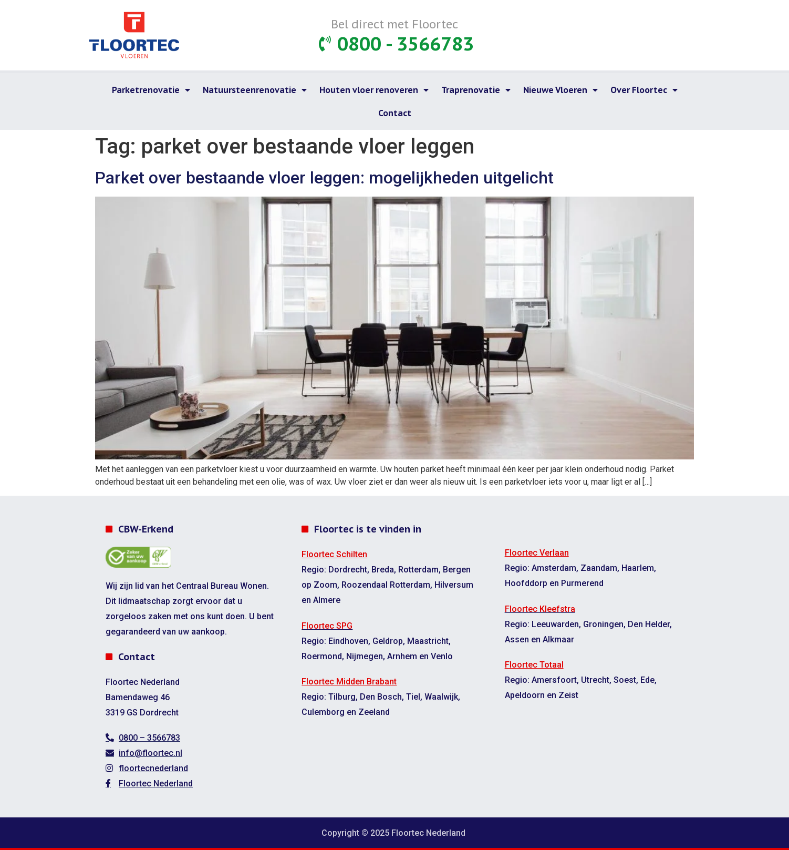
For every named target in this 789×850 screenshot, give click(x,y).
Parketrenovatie (151, 89)
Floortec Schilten (334, 554)
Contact (394, 113)
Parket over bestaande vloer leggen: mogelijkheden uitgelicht (324, 178)
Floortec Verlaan (537, 553)
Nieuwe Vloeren (560, 89)
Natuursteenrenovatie (255, 89)
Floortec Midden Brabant (349, 682)
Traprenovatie (476, 89)
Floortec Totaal (534, 665)
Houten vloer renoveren (374, 89)
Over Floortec (644, 89)
